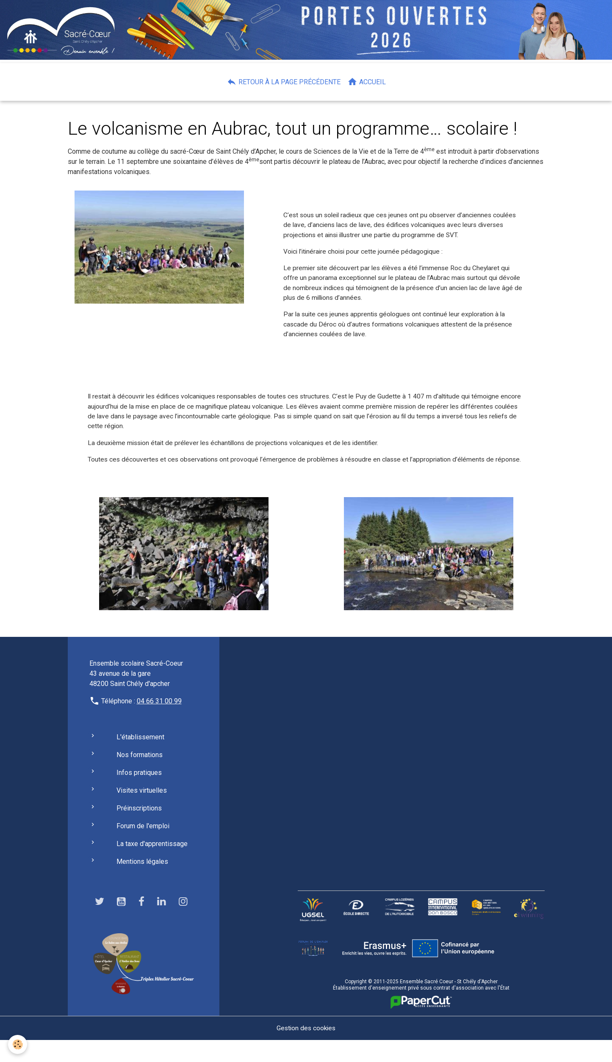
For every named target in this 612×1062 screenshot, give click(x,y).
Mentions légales (142, 883)
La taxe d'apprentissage (152, 866)
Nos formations (139, 777)
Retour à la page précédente (284, 82)
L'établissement (140, 759)
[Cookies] (18, 1044)
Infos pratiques (139, 795)
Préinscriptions (139, 830)
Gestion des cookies (306, 1050)
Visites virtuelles (141, 812)
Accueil (366, 82)
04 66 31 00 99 (159, 723)
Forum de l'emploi (142, 848)
